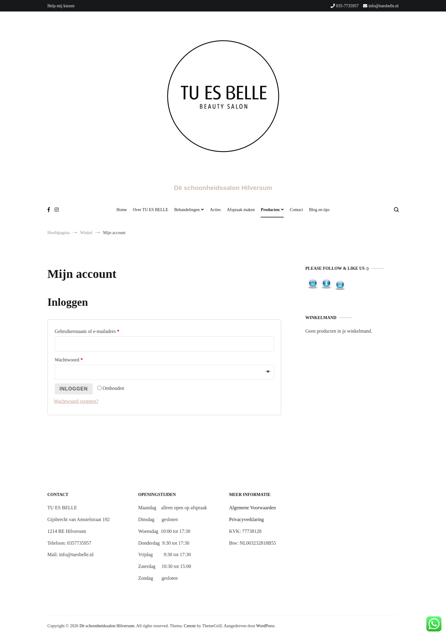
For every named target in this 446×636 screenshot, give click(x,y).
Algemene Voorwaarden (252, 507)
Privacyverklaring (246, 519)
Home (121, 209)
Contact (296, 209)
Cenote (190, 626)
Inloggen (74, 388)
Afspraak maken (241, 209)
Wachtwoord (69, 359)
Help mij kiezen (61, 6)
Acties (215, 209)
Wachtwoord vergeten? (76, 401)
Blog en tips (319, 209)
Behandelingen (187, 209)
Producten (270, 209)
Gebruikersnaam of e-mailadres (87, 331)
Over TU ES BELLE (150, 209)
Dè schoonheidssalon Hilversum (223, 187)
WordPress (265, 626)
